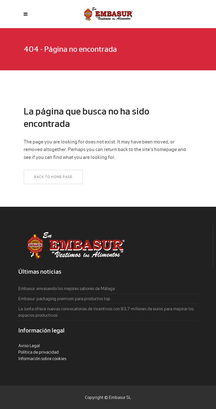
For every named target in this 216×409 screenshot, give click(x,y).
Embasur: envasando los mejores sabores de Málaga (66, 288)
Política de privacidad (38, 352)
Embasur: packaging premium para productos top (64, 298)
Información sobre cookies (42, 358)
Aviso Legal (29, 345)
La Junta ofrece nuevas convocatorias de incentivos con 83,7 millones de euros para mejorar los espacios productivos (106, 312)
